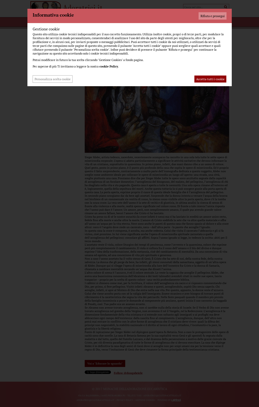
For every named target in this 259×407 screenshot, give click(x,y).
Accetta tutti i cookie (210, 79)
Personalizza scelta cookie (53, 79)
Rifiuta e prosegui (212, 16)
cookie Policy (108, 66)
